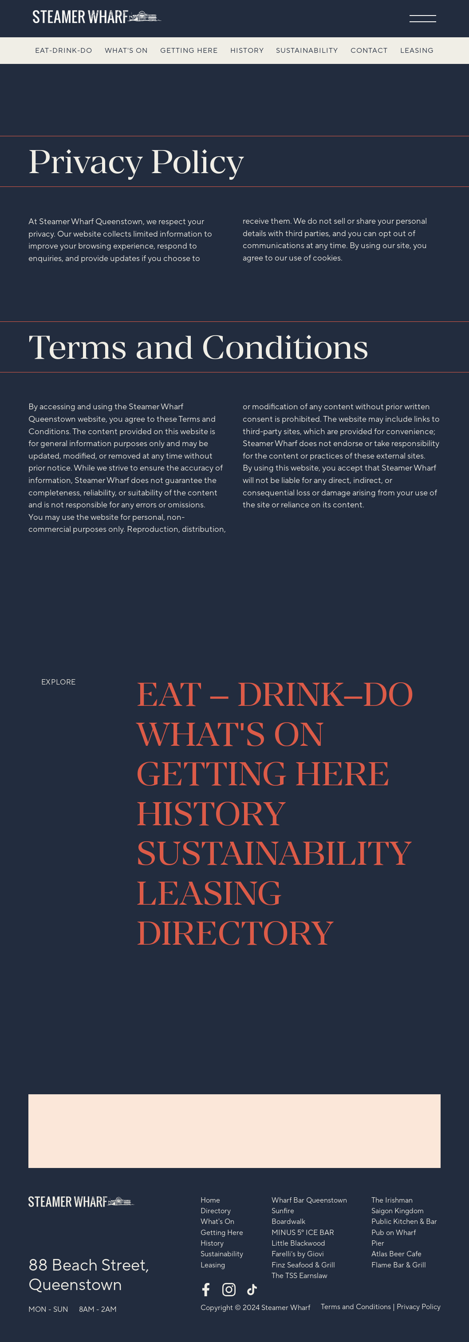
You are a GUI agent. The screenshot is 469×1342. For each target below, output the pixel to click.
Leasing (417, 50)
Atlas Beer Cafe (396, 1254)
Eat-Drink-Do (63, 50)
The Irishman (392, 1200)
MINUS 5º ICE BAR (303, 1233)
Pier (377, 1243)
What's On (126, 50)
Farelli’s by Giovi (298, 1254)
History (247, 50)
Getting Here (189, 50)
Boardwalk (288, 1222)
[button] (422, 18)
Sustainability (307, 50)
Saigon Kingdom (397, 1211)
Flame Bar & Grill (398, 1265)
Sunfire (283, 1211)
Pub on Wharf (393, 1233)
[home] (97, 16)
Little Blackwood (298, 1243)
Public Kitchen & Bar (404, 1222)
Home (210, 1200)
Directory (216, 1211)
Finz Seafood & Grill (303, 1265)
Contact (369, 50)
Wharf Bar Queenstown (309, 1200)
